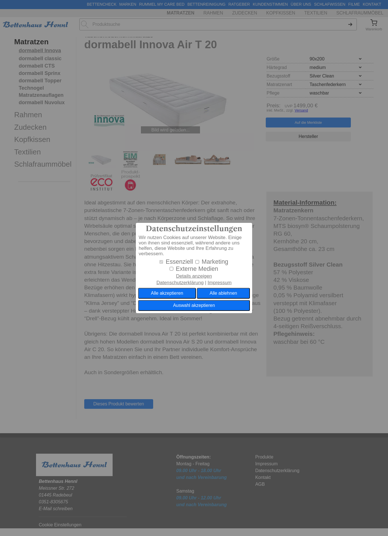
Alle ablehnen (223, 293)
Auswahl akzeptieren (194, 305)
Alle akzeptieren (167, 293)
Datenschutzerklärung (179, 282)
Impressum (220, 282)
